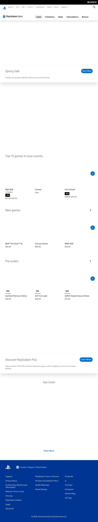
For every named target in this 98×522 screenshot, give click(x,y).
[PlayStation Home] (4, 7)
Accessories (39, 7)
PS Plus (30, 7)
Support (63, 7)
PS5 (17, 7)
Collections (49, 14)
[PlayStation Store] (13, 14)
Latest (38, 14)
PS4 (23, 7)
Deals (60, 14)
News (49, 7)
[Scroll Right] (92, 171)
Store (56, 7)
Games (10, 7)
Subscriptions (72, 14)
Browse (85, 14)
